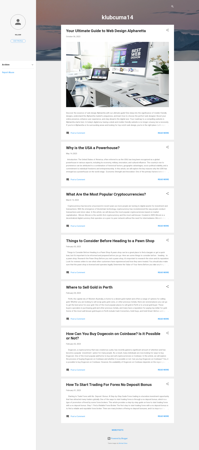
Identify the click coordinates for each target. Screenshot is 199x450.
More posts (117, 430)
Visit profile (18, 41)
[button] (167, 30)
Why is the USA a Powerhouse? (93, 148)
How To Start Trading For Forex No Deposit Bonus (109, 384)
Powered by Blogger (117, 438)
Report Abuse (8, 72)
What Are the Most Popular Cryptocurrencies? (106, 194)
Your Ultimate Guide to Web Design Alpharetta (106, 31)
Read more (163, 133)
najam (18, 35)
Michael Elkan (123, 443)
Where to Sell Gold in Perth (89, 287)
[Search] (172, 7)
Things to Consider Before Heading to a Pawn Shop (110, 241)
